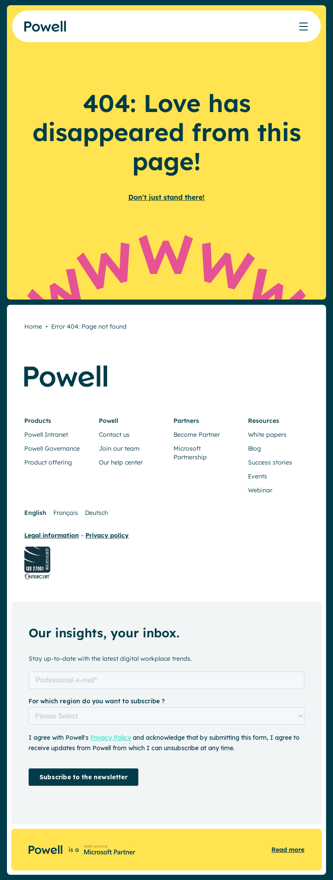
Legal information (51, 535)
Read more (287, 850)
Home (33, 326)
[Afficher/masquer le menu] (303, 26)
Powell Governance (52, 448)
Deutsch (96, 513)
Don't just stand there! (166, 197)
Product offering (48, 462)
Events (257, 476)
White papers (267, 434)
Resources (263, 421)
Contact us (114, 434)
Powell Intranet (46, 434)
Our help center (121, 462)
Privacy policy (107, 535)
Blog (254, 448)
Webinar (260, 490)
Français (65, 513)
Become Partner (196, 434)
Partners (186, 421)
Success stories (270, 462)
